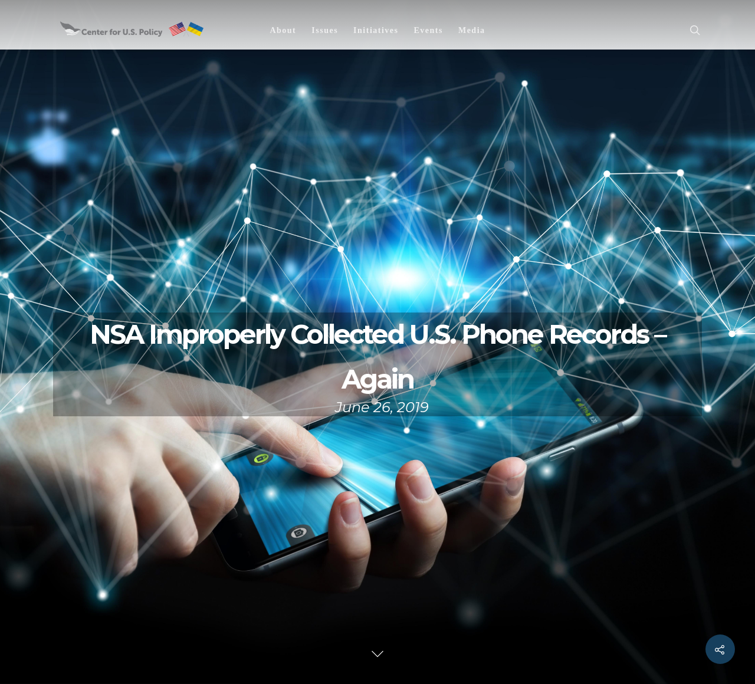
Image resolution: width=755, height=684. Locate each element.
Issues (324, 30)
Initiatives (375, 30)
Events (427, 30)
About (283, 30)
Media (471, 30)
